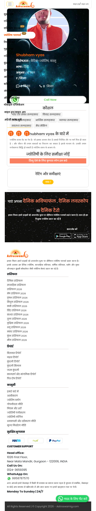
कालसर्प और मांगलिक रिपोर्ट (21, 374)
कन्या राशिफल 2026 (17, 314)
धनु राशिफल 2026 (16, 327)
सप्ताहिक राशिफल (16, 285)
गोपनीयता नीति (15, 404)
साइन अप (85, 4)
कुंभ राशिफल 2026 (17, 335)
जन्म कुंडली (13, 370)
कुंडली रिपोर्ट (13, 361)
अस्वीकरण (12, 395)
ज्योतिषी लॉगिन (15, 417)
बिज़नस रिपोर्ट (14, 353)
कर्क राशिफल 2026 (17, 306)
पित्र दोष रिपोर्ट (14, 378)
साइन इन (76, 4)
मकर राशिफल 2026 (17, 331)
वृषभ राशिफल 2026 (17, 297)
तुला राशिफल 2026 (17, 319)
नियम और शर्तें (14, 408)
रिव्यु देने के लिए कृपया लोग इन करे (48, 160)
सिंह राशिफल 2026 (16, 310)
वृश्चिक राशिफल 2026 (18, 323)
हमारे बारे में (13, 391)
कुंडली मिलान (14, 365)
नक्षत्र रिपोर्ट (12, 357)
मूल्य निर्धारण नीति (16, 425)
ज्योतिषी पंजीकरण (16, 412)
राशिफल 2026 (14, 289)
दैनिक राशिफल (14, 280)
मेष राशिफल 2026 (16, 293)
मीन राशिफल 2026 (17, 340)
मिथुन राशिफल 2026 (18, 302)
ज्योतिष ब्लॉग (13, 400)
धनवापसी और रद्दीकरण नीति (21, 421)
